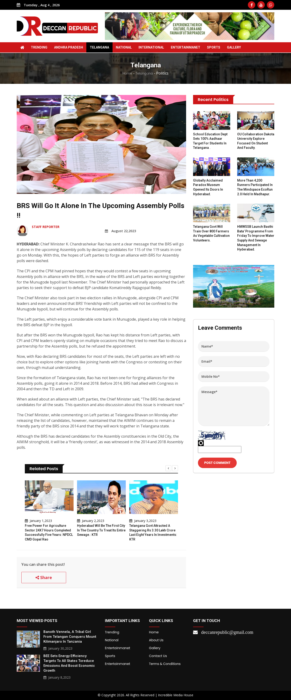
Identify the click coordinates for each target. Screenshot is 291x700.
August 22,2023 (120, 231)
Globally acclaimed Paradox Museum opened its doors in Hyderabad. (208, 187)
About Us (156, 640)
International (151, 47)
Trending (39, 47)
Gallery (234, 47)
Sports (213, 47)
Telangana (99, 47)
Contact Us (158, 656)
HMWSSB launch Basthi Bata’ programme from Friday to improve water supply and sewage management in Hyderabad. (255, 238)
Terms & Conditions (165, 663)
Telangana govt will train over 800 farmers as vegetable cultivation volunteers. (211, 233)
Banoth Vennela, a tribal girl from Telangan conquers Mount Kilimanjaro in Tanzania (69, 637)
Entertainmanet (185, 47)
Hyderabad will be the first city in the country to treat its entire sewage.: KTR (101, 530)
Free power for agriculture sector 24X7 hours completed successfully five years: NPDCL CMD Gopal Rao (49, 532)
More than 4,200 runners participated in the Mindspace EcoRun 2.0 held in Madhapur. (255, 187)
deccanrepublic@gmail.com (227, 632)
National (124, 47)
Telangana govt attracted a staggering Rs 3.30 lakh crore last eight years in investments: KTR (153, 532)
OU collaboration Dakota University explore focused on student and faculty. (255, 141)
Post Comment (217, 462)
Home (127, 73)
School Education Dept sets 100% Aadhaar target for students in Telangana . (210, 141)
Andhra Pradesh (68, 47)
